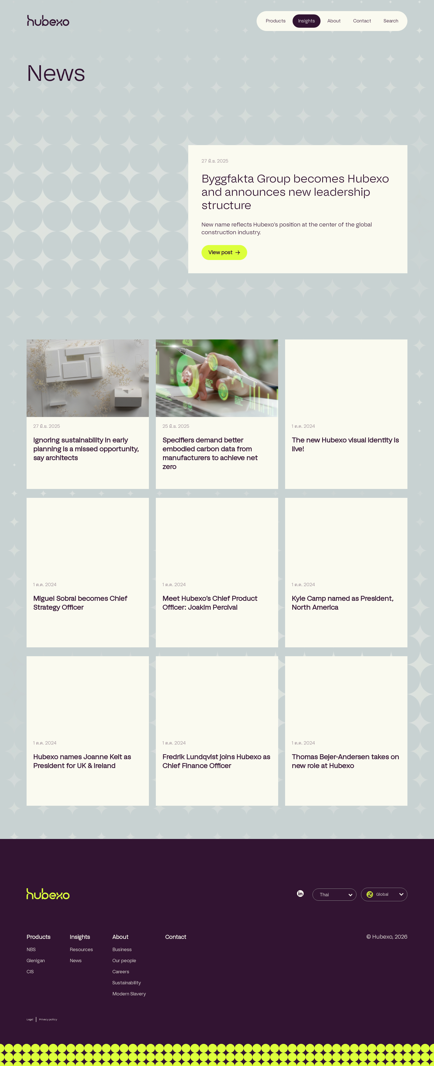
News (76, 961)
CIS (30, 972)
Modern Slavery (129, 994)
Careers (120, 972)
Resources (81, 949)
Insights (80, 937)
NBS (31, 949)
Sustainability (126, 983)
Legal (30, 1019)
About (120, 937)
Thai (324, 895)
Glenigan (36, 961)
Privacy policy (48, 1019)
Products (38, 937)
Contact (175, 937)
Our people (124, 961)
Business (122, 949)
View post (224, 252)
